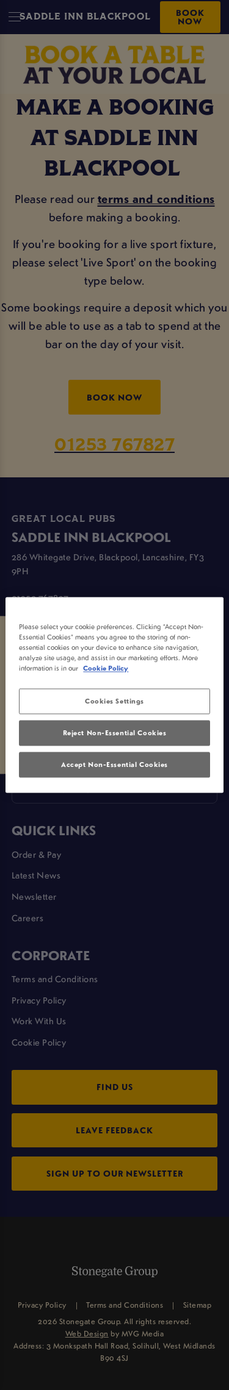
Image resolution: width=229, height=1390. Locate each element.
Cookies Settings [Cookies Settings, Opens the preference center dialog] (114, 701)
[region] (114, 695)
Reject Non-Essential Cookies (115, 733)
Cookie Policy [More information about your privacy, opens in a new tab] (105, 668)
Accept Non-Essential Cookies (114, 764)
